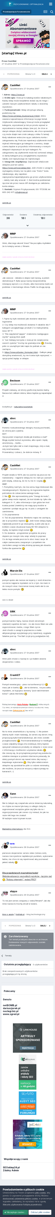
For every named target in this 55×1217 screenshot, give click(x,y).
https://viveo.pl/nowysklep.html (16, 168)
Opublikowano (24, 88)
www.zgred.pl (11, 1014)
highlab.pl (20, 914)
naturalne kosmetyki (23, 407)
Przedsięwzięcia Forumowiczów (34, 64)
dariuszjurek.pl (11, 1008)
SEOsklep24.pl (11, 1167)
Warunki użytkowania (12, 1199)
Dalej (45, 74)
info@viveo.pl (21, 192)
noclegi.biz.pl (10, 1011)
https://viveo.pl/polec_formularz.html (21, 352)
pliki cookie (40, 1187)
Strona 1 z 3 (30, 74)
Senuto (7, 999)
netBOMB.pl (10, 1005)
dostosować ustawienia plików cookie (20, 1193)
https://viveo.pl (17, 94)
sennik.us (6, 203)
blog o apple (8, 914)
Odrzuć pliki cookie (14, 1212)
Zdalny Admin (11, 1170)
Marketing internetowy (12, 829)
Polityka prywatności (32, 1199)
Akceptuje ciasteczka (16, 1207)
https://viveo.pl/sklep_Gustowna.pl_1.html (20, 116)
